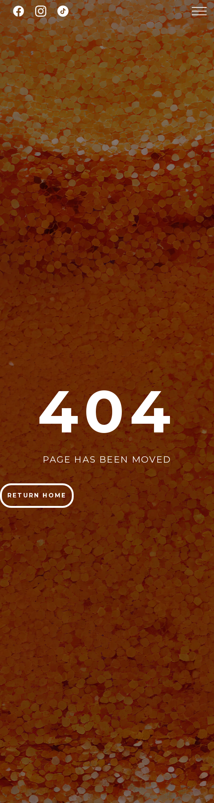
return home (36, 495)
